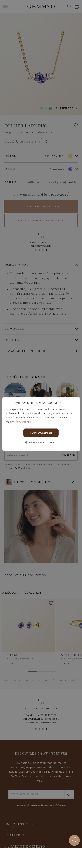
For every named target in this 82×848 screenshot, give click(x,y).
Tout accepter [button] (41, 432)
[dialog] (41, 424)
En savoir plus (23, 421)
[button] (41, 442)
